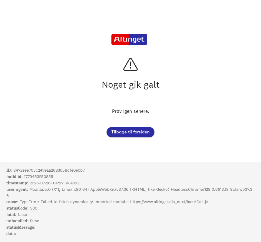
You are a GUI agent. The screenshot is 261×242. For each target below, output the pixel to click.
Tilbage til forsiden (130, 132)
